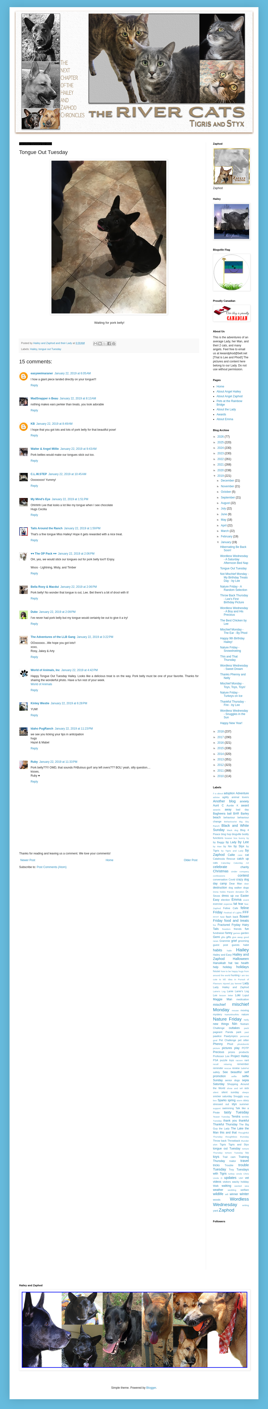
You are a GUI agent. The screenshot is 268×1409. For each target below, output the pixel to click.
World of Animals (41, 684)
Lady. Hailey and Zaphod (231, 987)
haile (229, 950)
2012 (221, 765)
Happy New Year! (231, 723)
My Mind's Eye (40, 499)
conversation (220, 879)
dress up (228, 895)
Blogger (151, 1387)
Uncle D (217, 1178)
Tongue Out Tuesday (233, 568)
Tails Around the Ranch (46, 528)
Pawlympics (231, 1036)
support (217, 1108)
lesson (222, 995)
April (224, 525)
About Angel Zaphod (230, 396)
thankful (244, 1120)
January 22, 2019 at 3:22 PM (95, 637)
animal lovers (240, 797)
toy (247, 1152)
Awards (221, 414)
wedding (232, 1190)
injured (226, 983)
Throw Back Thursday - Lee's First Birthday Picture (234, 599)
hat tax (233, 963)
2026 (221, 436)
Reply (34, 385)
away (228, 809)
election (225, 899)
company (244, 871)
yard (215, 1210)
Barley (245, 813)
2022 (221, 459)
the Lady (224, 1128)
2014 (221, 754)
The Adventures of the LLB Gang (53, 637)
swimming (228, 1108)
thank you (230, 1120)
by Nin (227, 846)
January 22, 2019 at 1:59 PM (82, 528)
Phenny (218, 1044)
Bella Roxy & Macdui (45, 586)
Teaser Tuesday (221, 1116)
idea (230, 979)
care (240, 855)
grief (234, 941)
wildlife (218, 1194)
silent (215, 1092)
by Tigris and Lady (232, 850)
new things (221, 1024)
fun (247, 929)
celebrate (220, 867)
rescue (227, 1068)
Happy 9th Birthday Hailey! (232, 640)
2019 (221, 475)
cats (215, 862)
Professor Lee (221, 1056)
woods (216, 1199)
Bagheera (219, 813)
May (224, 519)
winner (234, 1194)
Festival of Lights (232, 912)
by (247, 838)
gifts (228, 937)
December (228, 480)
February (227, 536)
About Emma (225, 419)
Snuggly (238, 1096)
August (226, 503)
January (226, 542)
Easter (244, 895)
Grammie (224, 940)
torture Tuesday (234, 1152)
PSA (215, 1060)
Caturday (225, 863)
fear (240, 904)
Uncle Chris (242, 1173)
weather (218, 1190)
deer (246, 883)
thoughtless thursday (237, 1136)
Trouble (229, 1165)
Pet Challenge (227, 1040)
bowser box (231, 838)
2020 (221, 470)
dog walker (235, 887)
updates (230, 1178)
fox (214, 925)
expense (228, 904)
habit (246, 944)
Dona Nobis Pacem (223, 891)
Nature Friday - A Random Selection (233, 588)
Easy (216, 899)
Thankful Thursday (225, 1124)
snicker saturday (222, 1096)
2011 (221, 770)
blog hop (226, 834)
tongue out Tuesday (50, 349)
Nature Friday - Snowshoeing (230, 649)
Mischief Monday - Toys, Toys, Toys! (232, 685)
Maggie (217, 999)
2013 (221, 759)
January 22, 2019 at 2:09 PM (57, 612)
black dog (232, 830)
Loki (237, 995)
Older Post (190, 860)
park (238, 1032)
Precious (218, 1052)
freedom (226, 929)
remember (243, 1064)
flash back (232, 916)
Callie (231, 855)
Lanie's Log (242, 991)
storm (239, 1100)
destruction (220, 887)
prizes (231, 1052)
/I (213, 793)
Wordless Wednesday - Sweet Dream (234, 667)
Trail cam (229, 1156)
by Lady (231, 842)
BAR (236, 813)
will (226, 1194)
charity (244, 867)
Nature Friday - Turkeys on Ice (231, 694)
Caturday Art (241, 863)
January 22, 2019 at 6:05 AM (72, 373)
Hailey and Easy (222, 954)
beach (217, 817)
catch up (243, 858)
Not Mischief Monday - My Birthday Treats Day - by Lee (234, 577)
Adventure (242, 793)
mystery (217, 1014)
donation (239, 891)
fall (235, 904)
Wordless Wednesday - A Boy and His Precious (234, 611)
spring (231, 1100)
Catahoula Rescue (224, 858)
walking (226, 1185)
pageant (217, 1032)
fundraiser (218, 933)
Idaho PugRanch (42, 728)
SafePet (245, 1068)
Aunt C (218, 805)
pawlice (217, 1036)
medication (242, 999)
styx (234, 1104)
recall (215, 1064)
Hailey (33, 349)
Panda (229, 1032)
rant (246, 1060)
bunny (242, 838)
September (228, 497)
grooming (243, 940)
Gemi (216, 937)
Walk (216, 1185)
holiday (227, 967)
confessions (219, 875)
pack (246, 1028)
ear (237, 895)
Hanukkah (219, 963)
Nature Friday (227, 1019)
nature (245, 1014)
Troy (231, 1169)
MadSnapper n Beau (44, 398)
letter (230, 995)
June (224, 514)
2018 (221, 731)
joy (232, 983)
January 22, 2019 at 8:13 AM (78, 398)
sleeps (245, 1092)
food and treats (236, 920)
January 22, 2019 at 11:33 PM (58, 761)
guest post (220, 944)
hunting (235, 975)
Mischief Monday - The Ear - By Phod (233, 631)
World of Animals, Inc (45, 670)
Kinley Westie (40, 703)
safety (216, 1072)
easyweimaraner (42, 373)
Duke (34, 612)
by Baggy (218, 842)
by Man (217, 846)
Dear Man (235, 883)
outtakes (234, 1028)
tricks (216, 1165)
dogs (246, 887)
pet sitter (243, 1040)
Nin (234, 1024)
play (237, 1048)
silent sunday (230, 1092)
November (228, 486)
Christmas (221, 871)
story (246, 1100)
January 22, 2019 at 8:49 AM (54, 423)
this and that (228, 1132)
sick (246, 1088)
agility (225, 797)
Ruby (34, 761)
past (247, 1032)
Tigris (223, 1144)
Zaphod (226, 1210)
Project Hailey (240, 1056)
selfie (234, 1076)
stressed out (221, 1104)
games (236, 933)
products (244, 1052)
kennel (238, 983)
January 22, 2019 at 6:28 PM (69, 703)
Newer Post (27, 860)
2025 (221, 442)
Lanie (230, 991)
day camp (220, 883)
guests (236, 944)
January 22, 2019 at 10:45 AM (67, 474)
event (246, 900)
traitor (232, 1161)
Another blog (224, 801)
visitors (227, 1181)
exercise (218, 903)
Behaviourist (230, 821)
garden (245, 933)
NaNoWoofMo (232, 1014)
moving (244, 1010)
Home (109, 860)
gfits (223, 937)
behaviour (229, 817)
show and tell (235, 1088)
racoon (239, 1060)
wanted (238, 1186)
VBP (241, 1178)
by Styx (239, 846)
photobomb (243, 1044)
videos (217, 1181)
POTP (245, 1048)
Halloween (241, 959)
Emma (236, 899)
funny (228, 933)
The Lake (237, 1128)
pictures (227, 1048)
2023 (221, 453)
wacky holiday (240, 1181)
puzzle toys (227, 1060)
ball (229, 813)
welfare (244, 1189)
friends (237, 928)
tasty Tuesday (236, 1112)
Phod (230, 1044)
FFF (246, 912)
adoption (229, 793)
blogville (236, 834)
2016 (221, 742)
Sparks (222, 1100)
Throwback (234, 1140)
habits (217, 950)
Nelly (246, 1019)
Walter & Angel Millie (45, 448)
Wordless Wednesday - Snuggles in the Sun (234, 714)
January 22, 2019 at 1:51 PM (70, 499)
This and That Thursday (229, 658)
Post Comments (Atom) (52, 867)
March (225, 531)
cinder (234, 871)
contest (243, 875)
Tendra (235, 1116)
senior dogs (232, 1080)
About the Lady (226, 409)
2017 (221, 737)
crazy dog (242, 879)
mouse (235, 1010)
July (224, 508)
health (245, 963)
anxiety (244, 801)
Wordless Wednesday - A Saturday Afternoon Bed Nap (234, 559)
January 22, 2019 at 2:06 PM (76, 553)
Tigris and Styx (238, 1144)
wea (247, 1186)
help (215, 967)
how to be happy (229, 971)
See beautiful (232, 1072)
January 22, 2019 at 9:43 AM (78, 448)
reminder (218, 1068)
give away (237, 937)
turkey (231, 1173)
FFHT (216, 917)
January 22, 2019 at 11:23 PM (74, 728)
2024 (221, 448)
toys (216, 1157)
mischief (219, 1004)
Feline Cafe (230, 908)
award (245, 805)
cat (247, 855)
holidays (242, 967)
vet (247, 1178)
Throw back (220, 1140)
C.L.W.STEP (39, 474)
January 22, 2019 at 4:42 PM (79, 670)
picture (216, 1048)
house (216, 971)
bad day (242, 809)
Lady (246, 983)
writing (245, 1205)
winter (244, 1194)
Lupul (246, 995)
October (226, 491)
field (222, 917)
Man (229, 999)
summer (244, 1104)
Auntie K (232, 805)
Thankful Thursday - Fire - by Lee (233, 703)
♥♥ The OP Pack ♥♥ (43, 553)
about (220, 793)
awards (216, 809)
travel (244, 1161)
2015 (221, 748)
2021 (221, 464)
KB (33, 423)
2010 (221, 776)
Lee (215, 995)
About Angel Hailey (229, 391)
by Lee (243, 842)
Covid (232, 879)
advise (216, 797)
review (236, 1068)
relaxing (228, 1064)
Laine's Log (219, 991)
